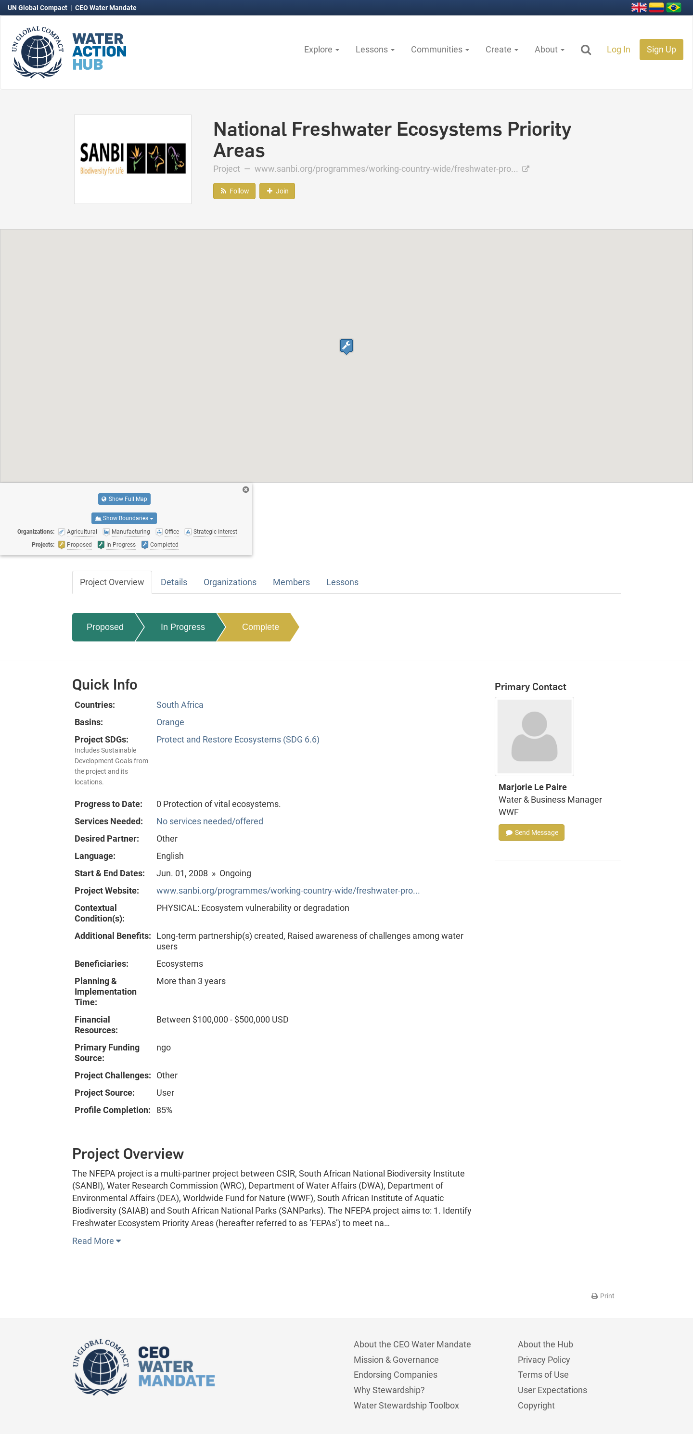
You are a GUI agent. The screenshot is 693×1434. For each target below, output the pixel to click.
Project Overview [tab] (112, 582)
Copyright (536, 1405)
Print (602, 1296)
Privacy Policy (544, 1360)
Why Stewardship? (389, 1390)
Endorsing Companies (395, 1375)
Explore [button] (321, 49)
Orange (170, 722)
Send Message (531, 832)
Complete (260, 627)
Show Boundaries (124, 518)
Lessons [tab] (342, 582)
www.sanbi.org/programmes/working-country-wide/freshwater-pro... (392, 169)
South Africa (180, 705)
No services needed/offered (209, 821)
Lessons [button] (375, 49)
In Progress (183, 627)
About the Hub (545, 1344)
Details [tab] (174, 582)
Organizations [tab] (230, 582)
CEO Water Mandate (106, 8)
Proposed (105, 627)
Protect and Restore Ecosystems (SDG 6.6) (238, 739)
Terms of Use (543, 1375)
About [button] (550, 49)
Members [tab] (291, 582)
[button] (346, 347)
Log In (618, 49)
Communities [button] (440, 49)
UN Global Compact (38, 8)
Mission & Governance (396, 1360)
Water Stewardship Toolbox (406, 1405)
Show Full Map (124, 499)
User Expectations (552, 1390)
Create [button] (502, 49)
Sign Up (661, 49)
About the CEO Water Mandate (412, 1344)
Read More (96, 1241)
